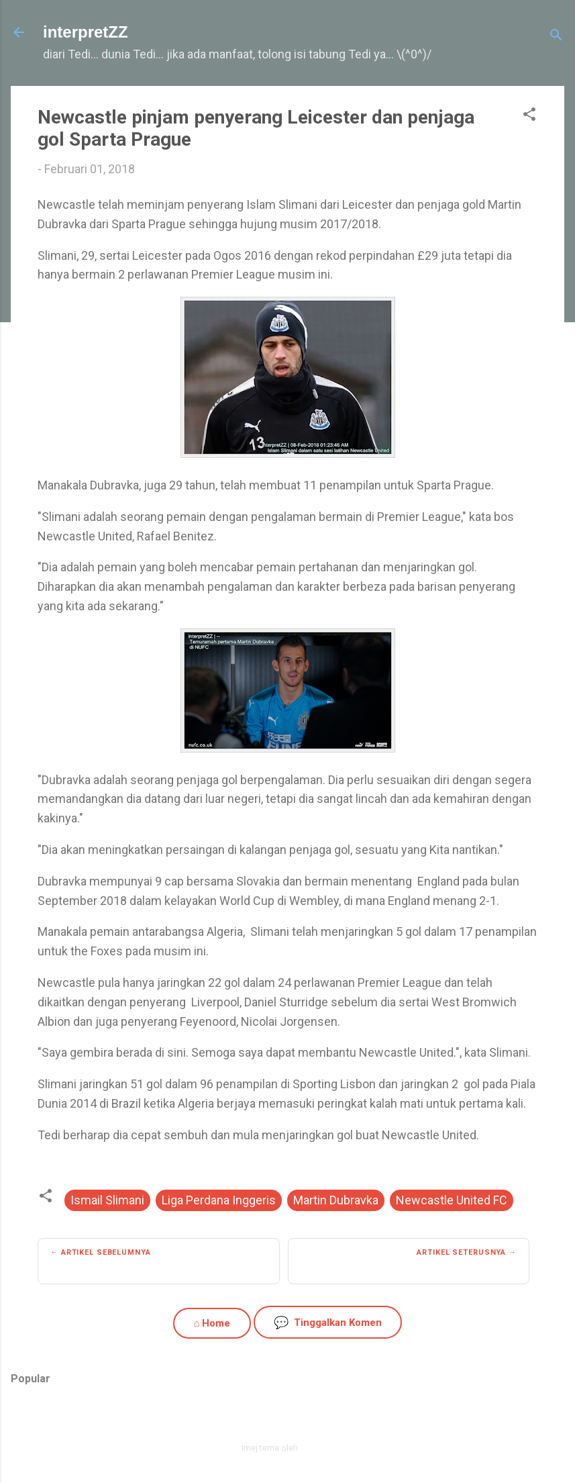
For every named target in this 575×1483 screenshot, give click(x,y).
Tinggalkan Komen (328, 1322)
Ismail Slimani (107, 1200)
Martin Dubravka (335, 1200)
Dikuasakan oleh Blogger (287, 1419)
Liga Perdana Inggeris (219, 1200)
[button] (529, 116)
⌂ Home (211, 1323)
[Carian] (556, 36)
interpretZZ (85, 32)
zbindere (316, 1448)
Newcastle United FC (451, 1200)
